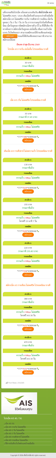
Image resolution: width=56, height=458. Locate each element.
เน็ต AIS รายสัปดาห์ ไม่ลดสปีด (17, 436)
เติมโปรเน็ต (28, 455)
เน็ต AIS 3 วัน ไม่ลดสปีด (14, 433)
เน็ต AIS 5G (9, 423)
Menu (50, 3)
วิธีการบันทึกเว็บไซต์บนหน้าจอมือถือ (19, 443)
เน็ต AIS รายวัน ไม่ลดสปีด (15, 427)
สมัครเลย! (10, 36)
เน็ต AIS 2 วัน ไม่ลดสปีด (14, 430)
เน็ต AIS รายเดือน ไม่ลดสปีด (16, 440)
